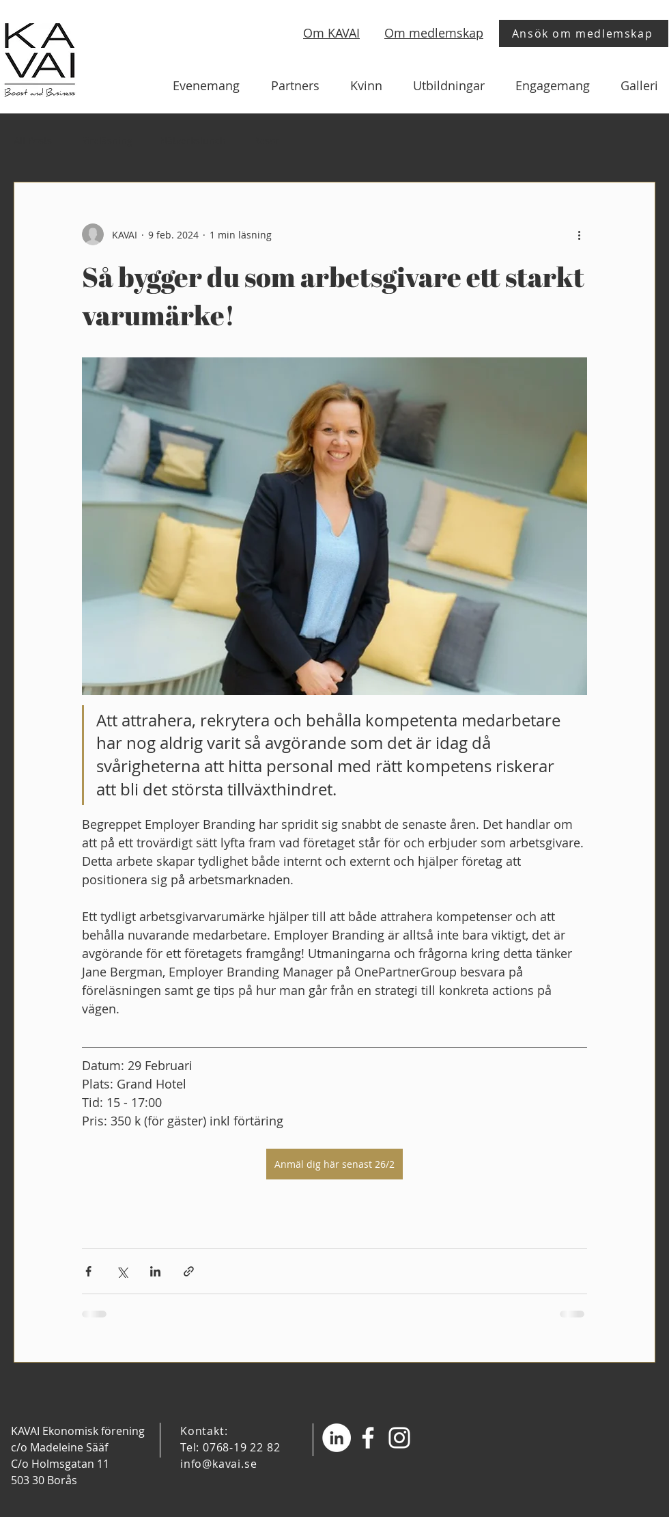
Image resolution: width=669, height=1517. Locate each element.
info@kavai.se (218, 1463)
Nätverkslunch (193, 140)
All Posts (33, 140)
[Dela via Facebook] (88, 1271)
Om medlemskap (433, 33)
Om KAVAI (331, 33)
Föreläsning (105, 140)
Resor (266, 140)
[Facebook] (368, 1437)
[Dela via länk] (188, 1271)
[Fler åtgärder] (579, 234)
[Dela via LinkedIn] (155, 1271)
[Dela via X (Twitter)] (121, 1271)
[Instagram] (399, 1437)
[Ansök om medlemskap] (583, 33)
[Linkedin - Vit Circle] (336, 1437)
